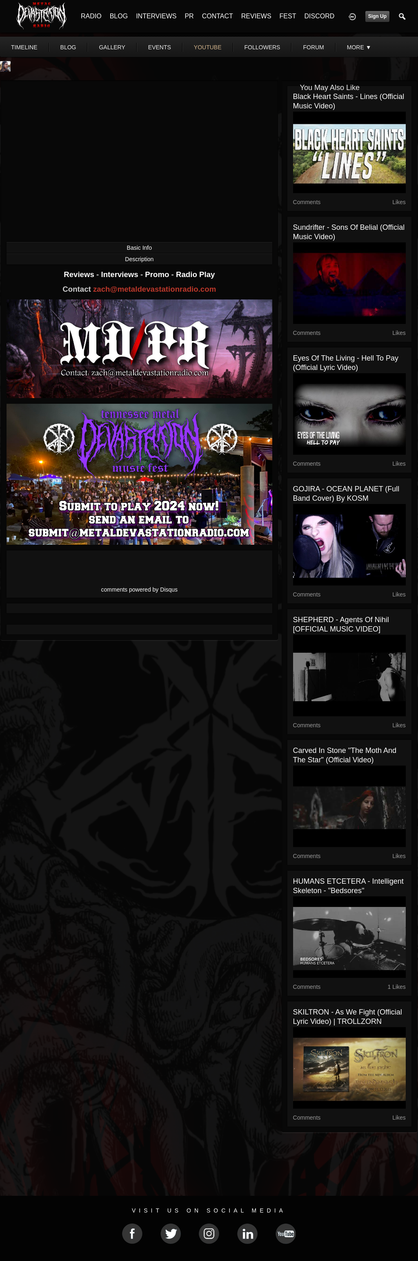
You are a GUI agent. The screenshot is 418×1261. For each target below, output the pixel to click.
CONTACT (217, 16)
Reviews (80, 274)
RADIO (91, 16)
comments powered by (139, 589)
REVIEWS (256, 16)
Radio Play (195, 274)
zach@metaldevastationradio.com (154, 289)
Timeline (24, 47)
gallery (112, 47)
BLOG (119, 16)
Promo (158, 274)
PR (189, 16)
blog (68, 47)
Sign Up (377, 16)
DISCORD (319, 16)
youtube (208, 47)
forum (313, 47)
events (159, 47)
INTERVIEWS (156, 16)
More (359, 47)
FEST (288, 16)
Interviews (120, 274)
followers (262, 47)
